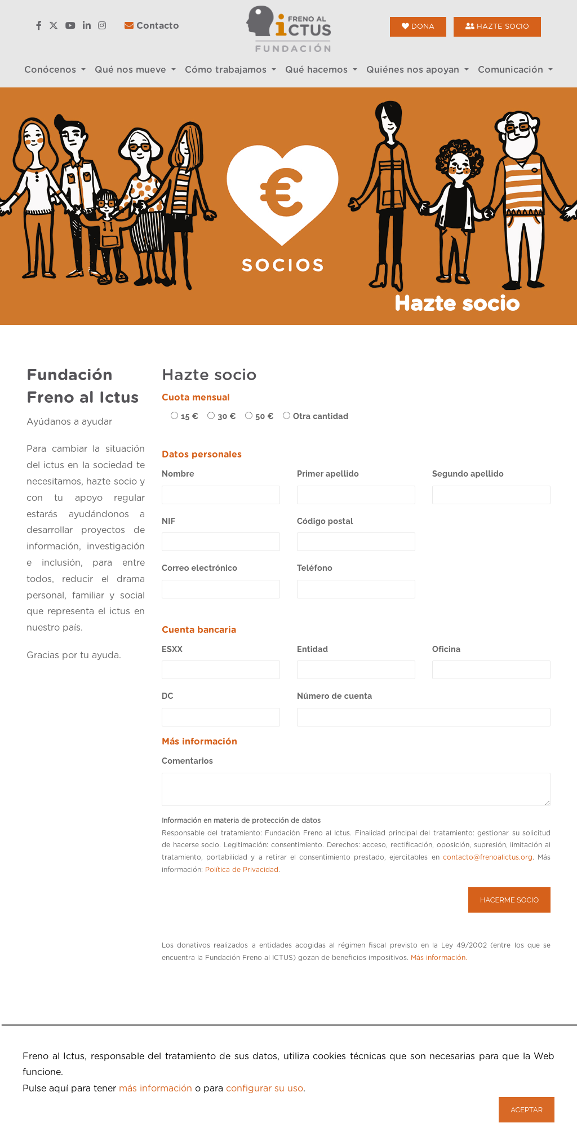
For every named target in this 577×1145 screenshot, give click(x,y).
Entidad (312, 649)
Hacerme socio (509, 900)
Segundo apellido (468, 473)
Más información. (439, 957)
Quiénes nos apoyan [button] (414, 69)
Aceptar (527, 1110)
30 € (227, 416)
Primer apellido (328, 473)
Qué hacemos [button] (317, 69)
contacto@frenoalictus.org (487, 857)
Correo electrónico (199, 567)
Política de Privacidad (241, 869)
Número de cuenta (334, 696)
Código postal (325, 521)
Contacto (152, 25)
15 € (189, 416)
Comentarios (187, 760)
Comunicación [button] (512, 69)
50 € (264, 416)
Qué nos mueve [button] (132, 69)
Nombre (178, 473)
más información (155, 1088)
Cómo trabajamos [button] (227, 69)
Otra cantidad (320, 416)
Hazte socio (497, 26)
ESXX (172, 649)
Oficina (446, 649)
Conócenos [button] (51, 69)
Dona (418, 26)
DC (168, 696)
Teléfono (314, 567)
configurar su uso (264, 1088)
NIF (168, 521)
